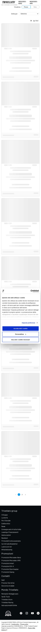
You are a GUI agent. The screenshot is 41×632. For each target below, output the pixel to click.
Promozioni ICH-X (7, 566)
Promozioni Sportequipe (9, 569)
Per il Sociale (5, 520)
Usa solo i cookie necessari (20, 339)
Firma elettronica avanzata (11, 541)
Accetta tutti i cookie (20, 328)
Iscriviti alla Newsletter (9, 544)
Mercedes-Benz (22, 2)
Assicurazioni (6, 535)
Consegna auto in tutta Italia (11, 529)
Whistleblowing (6, 549)
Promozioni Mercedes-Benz (11, 557)
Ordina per (14, 14)
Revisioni (4, 538)
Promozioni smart (7, 563)
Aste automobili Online (9, 605)
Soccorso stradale (7, 586)
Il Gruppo (4, 515)
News (3, 526)
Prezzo (26, 7)
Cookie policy (15, 624)
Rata (35, 7)
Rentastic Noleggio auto (9, 594)
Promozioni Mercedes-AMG (10, 560)
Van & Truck (5, 597)
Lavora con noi (6, 547)
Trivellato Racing (7, 602)
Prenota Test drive (7, 583)
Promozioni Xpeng (7, 572)
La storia (4, 518)
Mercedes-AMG (34, 2)
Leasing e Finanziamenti (9, 532)
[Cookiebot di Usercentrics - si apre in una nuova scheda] (30, 291)
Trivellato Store (6, 599)
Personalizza (20, 334)
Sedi (2, 580)
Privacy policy (24, 624)
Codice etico (5, 523)
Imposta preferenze (28, 323)
